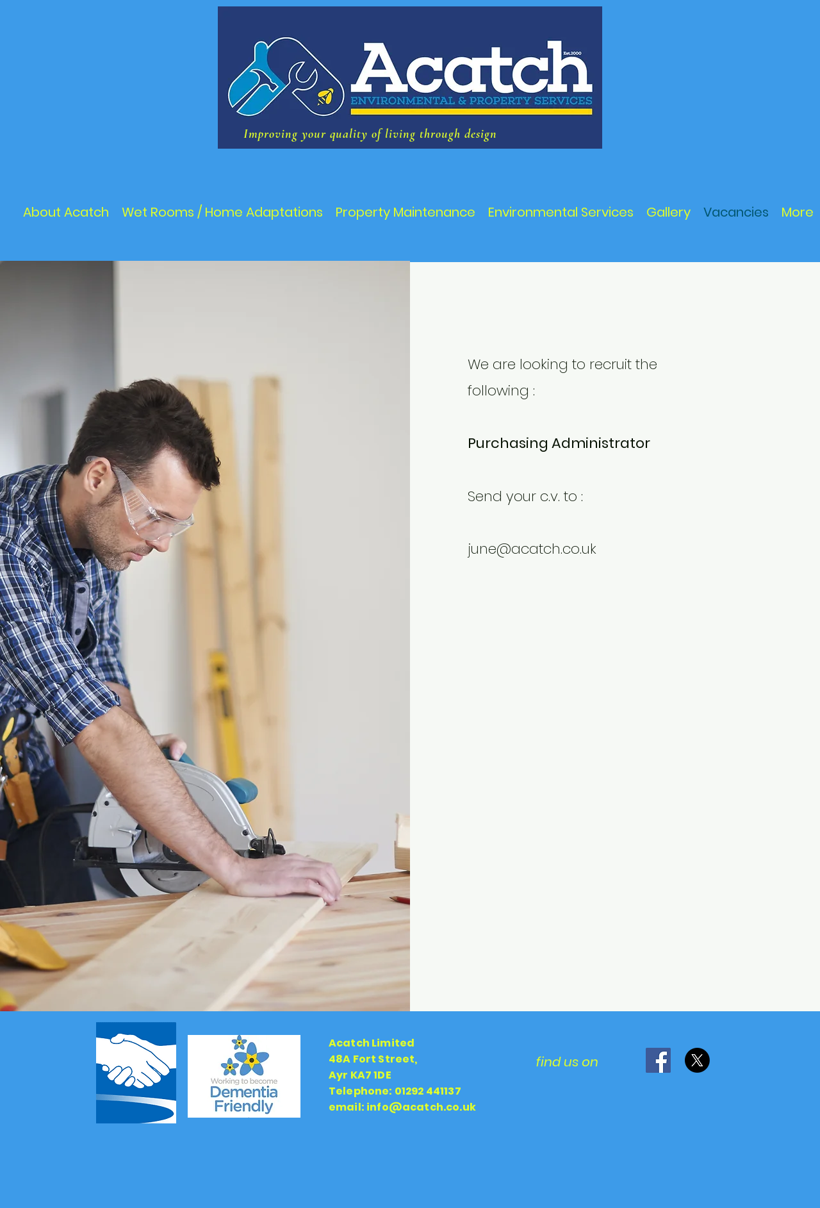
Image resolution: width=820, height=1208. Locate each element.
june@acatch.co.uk (532, 549)
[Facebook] (658, 1060)
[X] (697, 1060)
